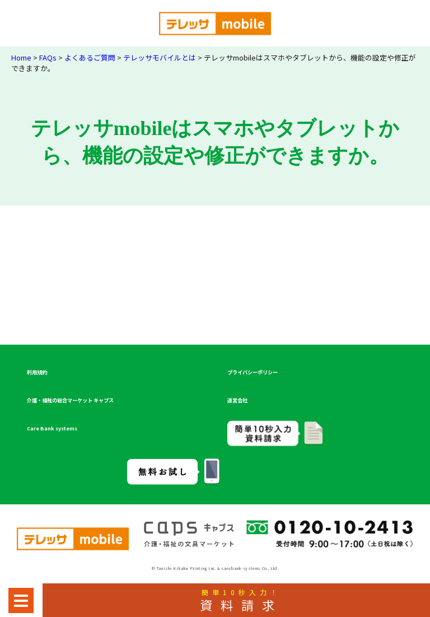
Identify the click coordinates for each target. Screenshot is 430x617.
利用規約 (37, 372)
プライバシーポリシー (252, 372)
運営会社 (237, 400)
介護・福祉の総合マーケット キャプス (70, 400)
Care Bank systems (52, 428)
